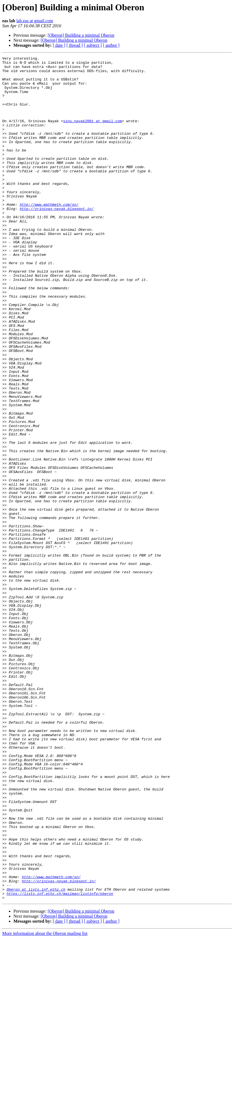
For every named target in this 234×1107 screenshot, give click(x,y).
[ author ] (111, 45)
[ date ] (59, 45)
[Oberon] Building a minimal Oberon (81, 35)
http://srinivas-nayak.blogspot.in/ (56, 239)
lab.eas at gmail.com (34, 20)
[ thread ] (74, 45)
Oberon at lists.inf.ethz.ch (36, 1056)
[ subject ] (93, 45)
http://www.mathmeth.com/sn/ (49, 234)
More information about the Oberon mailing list (45, 1102)
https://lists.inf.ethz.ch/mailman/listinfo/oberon (60, 1061)
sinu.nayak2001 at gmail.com (92, 134)
